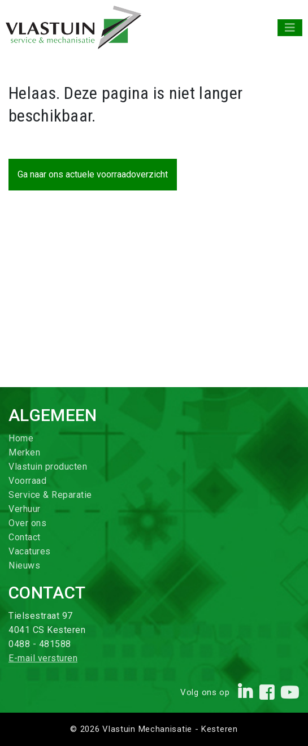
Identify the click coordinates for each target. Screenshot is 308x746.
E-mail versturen (42, 658)
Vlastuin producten (47, 466)
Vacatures (29, 551)
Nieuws (24, 565)
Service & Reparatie (50, 494)
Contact (24, 537)
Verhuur (24, 509)
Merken (24, 452)
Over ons (27, 523)
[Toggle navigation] (289, 27)
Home (20, 438)
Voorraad (27, 480)
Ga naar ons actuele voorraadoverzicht (93, 174)
